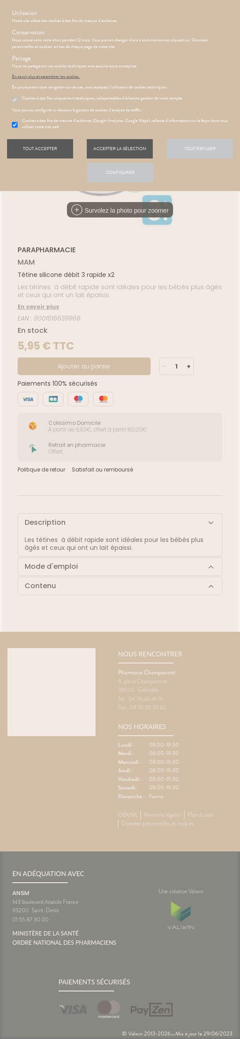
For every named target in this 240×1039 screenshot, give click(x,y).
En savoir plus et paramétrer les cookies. (46, 77)
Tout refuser (200, 148)
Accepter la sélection (119, 148)
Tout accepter (40, 148)
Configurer (120, 172)
